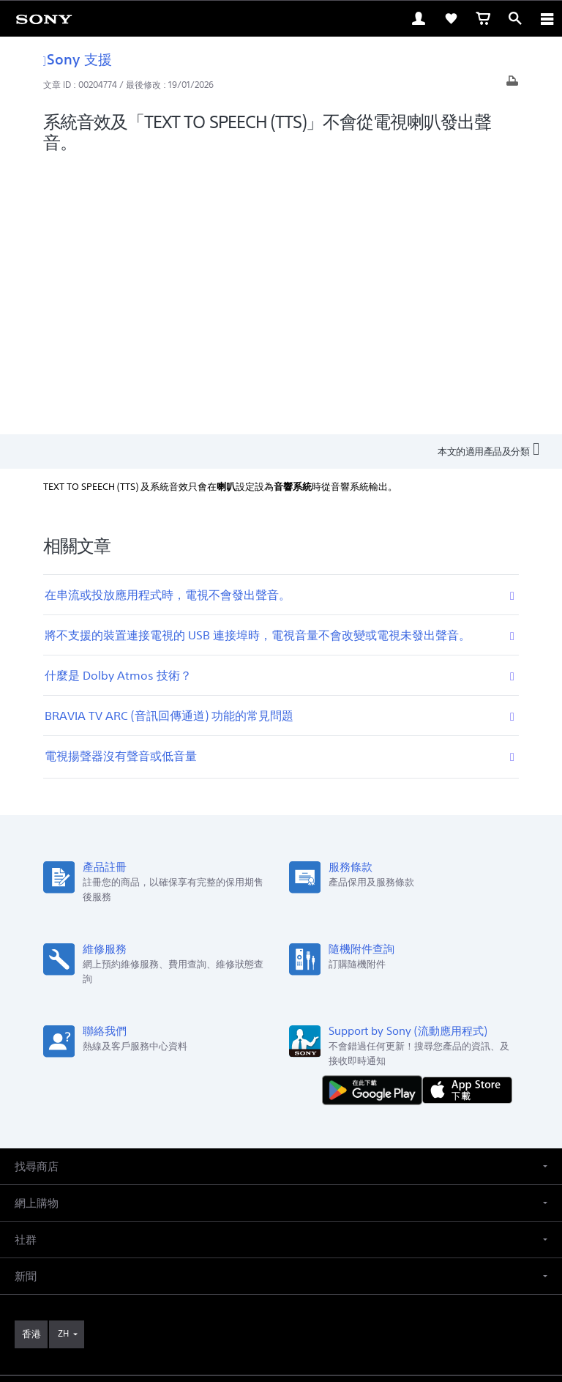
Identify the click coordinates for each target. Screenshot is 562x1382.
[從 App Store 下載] (467, 819)
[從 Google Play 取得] (375, 819)
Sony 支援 (77, 59)
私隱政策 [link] (281, 1296)
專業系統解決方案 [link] (202, 1138)
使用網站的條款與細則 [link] (281, 1259)
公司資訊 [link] (380, 1138)
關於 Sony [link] (326, 1138)
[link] (44, 18)
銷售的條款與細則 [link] (280, 1277)
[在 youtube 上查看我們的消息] (281, 1173)
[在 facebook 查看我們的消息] (250, 1173)
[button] (281, 896)
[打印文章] (512, 84)
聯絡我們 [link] (272, 1138)
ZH (63, 1063)
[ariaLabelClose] (546, 18)
